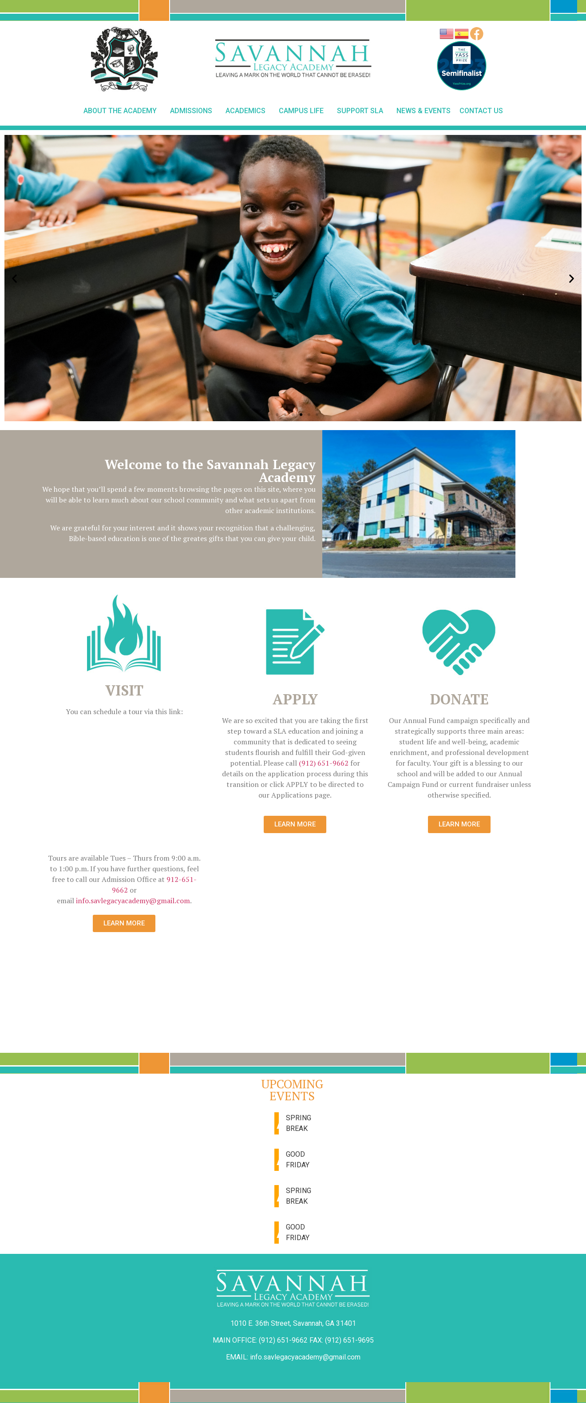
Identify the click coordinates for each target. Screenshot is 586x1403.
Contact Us (481, 111)
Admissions (193, 111)
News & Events (423, 111)
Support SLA (362, 111)
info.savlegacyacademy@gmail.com (133, 900)
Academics (248, 111)
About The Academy (122, 111)
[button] (269, 414)
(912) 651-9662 (323, 763)
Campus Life (303, 111)
